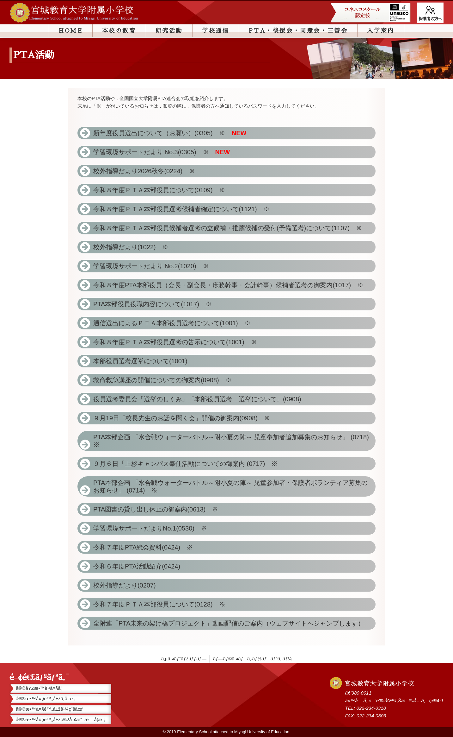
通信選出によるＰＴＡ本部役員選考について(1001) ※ (175, 323)
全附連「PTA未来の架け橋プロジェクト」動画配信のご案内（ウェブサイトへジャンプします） (228, 623)
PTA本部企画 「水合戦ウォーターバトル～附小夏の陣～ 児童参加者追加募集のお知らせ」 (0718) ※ (234, 441)
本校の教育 (119, 31)
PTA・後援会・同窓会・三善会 (298, 31)
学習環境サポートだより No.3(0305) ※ (161, 152)
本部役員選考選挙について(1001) (140, 361)
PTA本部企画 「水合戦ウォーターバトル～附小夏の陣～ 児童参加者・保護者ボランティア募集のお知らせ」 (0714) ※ (230, 486)
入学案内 (380, 31)
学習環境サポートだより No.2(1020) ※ (154, 266)
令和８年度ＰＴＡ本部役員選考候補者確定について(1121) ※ (184, 209)
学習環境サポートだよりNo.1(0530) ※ (150, 528)
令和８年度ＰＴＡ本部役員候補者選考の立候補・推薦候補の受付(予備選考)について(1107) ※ (231, 228)
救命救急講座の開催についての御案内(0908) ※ (165, 380)
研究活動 (169, 31)
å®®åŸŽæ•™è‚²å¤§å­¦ (39, 688)
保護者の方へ (430, 19)
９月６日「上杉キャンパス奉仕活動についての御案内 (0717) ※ (185, 463)
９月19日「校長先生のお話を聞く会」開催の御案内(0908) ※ (181, 418)
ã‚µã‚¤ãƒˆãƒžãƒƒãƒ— (183, 658)
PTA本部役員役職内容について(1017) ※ (155, 304)
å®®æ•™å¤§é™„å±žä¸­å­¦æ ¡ (46, 698)
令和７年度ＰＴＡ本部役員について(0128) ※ (159, 604)
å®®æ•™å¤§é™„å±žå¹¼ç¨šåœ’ (49, 709)
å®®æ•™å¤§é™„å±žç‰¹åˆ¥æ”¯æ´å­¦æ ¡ (60, 719)
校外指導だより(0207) (124, 585)
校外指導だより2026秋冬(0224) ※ (147, 171)
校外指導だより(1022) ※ (134, 247)
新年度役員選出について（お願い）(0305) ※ (169, 133)
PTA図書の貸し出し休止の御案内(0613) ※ (155, 509)
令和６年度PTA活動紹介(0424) (136, 566)
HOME (70, 31)
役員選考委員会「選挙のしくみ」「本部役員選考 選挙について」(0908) (200, 399)
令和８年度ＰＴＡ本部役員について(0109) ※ (162, 190)
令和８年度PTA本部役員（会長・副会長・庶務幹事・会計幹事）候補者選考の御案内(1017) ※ (231, 285)
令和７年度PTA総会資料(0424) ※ (143, 547)
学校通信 (215, 31)
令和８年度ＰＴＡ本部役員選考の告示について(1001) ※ (178, 342)
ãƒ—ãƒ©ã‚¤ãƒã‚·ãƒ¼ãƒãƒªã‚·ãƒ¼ (252, 658)
